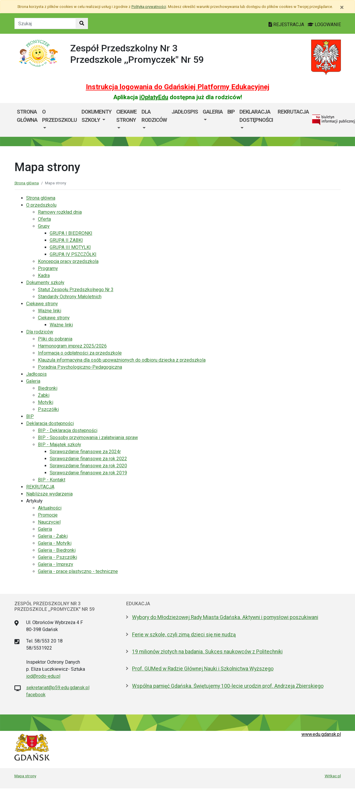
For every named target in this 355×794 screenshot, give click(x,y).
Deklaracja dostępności (256, 116)
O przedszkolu (59, 116)
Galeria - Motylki (54, 543)
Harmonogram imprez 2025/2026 (72, 346)
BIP (231, 112)
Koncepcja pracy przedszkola (68, 261)
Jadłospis (184, 112)
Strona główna (27, 116)
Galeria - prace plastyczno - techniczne (78, 571)
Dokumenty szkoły (96, 116)
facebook (36, 694)
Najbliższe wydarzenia (49, 494)
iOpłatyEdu (153, 97)
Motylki (45, 402)
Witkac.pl (333, 775)
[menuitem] (59, 119)
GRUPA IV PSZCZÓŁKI (73, 254)
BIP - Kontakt (51, 480)
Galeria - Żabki (53, 536)
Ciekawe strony (126, 116)
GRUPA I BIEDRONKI (71, 233)
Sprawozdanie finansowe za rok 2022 (88, 458)
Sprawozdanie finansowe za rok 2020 (88, 465)
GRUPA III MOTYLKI (70, 247)
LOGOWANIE (324, 24)
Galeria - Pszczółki (57, 557)
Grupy (44, 226)
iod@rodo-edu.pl (43, 676)
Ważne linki (49, 310)
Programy (48, 268)
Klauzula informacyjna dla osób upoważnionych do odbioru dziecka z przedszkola (122, 360)
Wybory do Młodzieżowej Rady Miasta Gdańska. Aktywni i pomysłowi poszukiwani (225, 617)
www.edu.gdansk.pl (321, 734)
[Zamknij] (342, 7)
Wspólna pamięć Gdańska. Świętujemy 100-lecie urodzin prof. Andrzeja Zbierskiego (228, 686)
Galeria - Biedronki (57, 550)
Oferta (44, 219)
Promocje (48, 515)
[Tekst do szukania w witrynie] (45, 23)
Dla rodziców (154, 116)
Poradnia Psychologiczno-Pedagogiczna (80, 367)
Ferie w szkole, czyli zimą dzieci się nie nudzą (184, 635)
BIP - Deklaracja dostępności (67, 430)
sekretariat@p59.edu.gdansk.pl (57, 687)
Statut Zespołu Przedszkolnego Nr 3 (76, 289)
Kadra (44, 275)
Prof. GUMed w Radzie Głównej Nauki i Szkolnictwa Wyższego (203, 669)
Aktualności (49, 508)
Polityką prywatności (148, 6)
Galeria (213, 112)
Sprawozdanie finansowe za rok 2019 (88, 473)
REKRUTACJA (293, 112)
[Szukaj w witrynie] (82, 23)
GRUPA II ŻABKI (66, 240)
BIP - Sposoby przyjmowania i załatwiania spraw (88, 437)
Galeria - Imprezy (55, 564)
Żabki (43, 395)
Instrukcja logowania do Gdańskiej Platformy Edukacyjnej (177, 87)
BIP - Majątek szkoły (59, 444)
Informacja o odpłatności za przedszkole (80, 353)
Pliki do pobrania (55, 339)
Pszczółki (48, 409)
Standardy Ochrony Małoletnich (69, 296)
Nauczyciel (49, 522)
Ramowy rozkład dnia (60, 212)
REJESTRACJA (287, 24)
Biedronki (47, 388)
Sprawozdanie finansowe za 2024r (85, 451)
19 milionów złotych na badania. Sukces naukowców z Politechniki (207, 652)
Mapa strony (25, 775)
